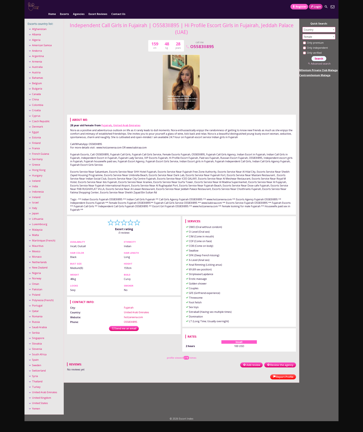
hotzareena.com (133, 312)
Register (299, 6)
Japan (35, 208)
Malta (35, 230)
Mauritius (37, 241)
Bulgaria (37, 83)
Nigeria (36, 268)
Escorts (64, 6)
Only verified (312, 47)
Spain (35, 354)
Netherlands (39, 257)
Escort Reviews (98, 6)
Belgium (37, 78)
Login (315, 6)
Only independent (315, 42)
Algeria (36, 34)
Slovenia (37, 343)
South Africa (39, 349)
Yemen (36, 403)
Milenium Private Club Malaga (318, 65)
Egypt (35, 127)
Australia (37, 62)
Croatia (36, 105)
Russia (36, 316)
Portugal (37, 300)
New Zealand (39, 262)
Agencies (78, 6)
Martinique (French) (43, 235)
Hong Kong (39, 165)
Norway (36, 273)
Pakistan (37, 284)
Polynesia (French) (43, 295)
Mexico (36, 246)
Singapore (38, 333)
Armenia (37, 56)
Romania (37, 311)
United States (40, 398)
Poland (36, 289)
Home (52, 6)
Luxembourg (39, 219)
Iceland (36, 175)
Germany (37, 154)
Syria (35, 371)
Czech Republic (41, 116)
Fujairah (106, 120)
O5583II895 (199, 41)
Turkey (36, 381)
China (35, 94)
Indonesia (38, 186)
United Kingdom (41, 392)
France (36, 143)
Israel (35, 197)
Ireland (36, 192)
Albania (36, 29)
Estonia (36, 132)
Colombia (37, 99)
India (35, 181)
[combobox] (318, 24)
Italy (34, 203)
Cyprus (36, 110)
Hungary (37, 170)
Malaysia (37, 224)
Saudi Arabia (39, 322)
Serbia (36, 327)
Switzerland (39, 365)
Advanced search (318, 58)
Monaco (37, 251)
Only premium (313, 37)
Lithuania (37, 213)
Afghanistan (39, 24)
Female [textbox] (308, 31)
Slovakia (37, 338)
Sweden (36, 360)
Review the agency (280, 359)
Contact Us (118, 6)
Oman (35, 278)
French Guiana (40, 148)
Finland (36, 137)
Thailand (37, 376)
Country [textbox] (308, 24)
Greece (36, 159)
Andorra (37, 45)
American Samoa (42, 40)
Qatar (35, 306)
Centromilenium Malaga (314, 70)
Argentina (38, 51)
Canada (36, 89)
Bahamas (37, 72)
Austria (36, 67)
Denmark (37, 121)
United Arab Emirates (126, 120)
